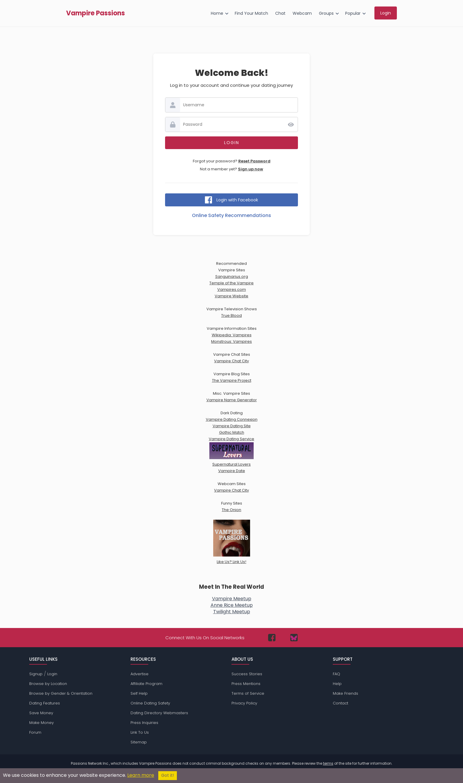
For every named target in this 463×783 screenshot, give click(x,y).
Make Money (41, 722)
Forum (35, 732)
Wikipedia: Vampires (232, 335)
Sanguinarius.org (231, 276)
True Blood (231, 315)
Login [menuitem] (385, 13)
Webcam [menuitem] (302, 13)
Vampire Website (231, 296)
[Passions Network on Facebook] (271, 637)
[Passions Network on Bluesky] (294, 637)
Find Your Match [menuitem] (251, 13)
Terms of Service (247, 693)
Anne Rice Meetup (232, 605)
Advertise (140, 674)
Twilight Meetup (231, 611)
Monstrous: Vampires (231, 341)
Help (337, 683)
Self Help (139, 693)
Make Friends (345, 693)
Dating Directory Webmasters (159, 713)
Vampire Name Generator (231, 400)
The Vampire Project (231, 380)
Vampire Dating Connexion (231, 419)
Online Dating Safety (150, 703)
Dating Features (44, 703)
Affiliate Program (146, 683)
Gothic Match (231, 432)
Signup (36, 674)
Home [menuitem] (217, 13)
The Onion (231, 510)
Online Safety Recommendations (231, 215)
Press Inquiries (144, 722)
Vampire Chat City (231, 361)
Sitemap (139, 742)
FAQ (336, 674)
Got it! (167, 775)
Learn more (140, 775)
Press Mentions (245, 683)
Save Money (41, 713)
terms (328, 763)
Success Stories (246, 674)
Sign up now (250, 169)
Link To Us (140, 732)
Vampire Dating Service (231, 439)
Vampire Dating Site (232, 426)
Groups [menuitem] (326, 13)
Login (52, 674)
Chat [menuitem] (280, 13)
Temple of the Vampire (231, 283)
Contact (340, 703)
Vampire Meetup (231, 598)
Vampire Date (231, 471)
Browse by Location (48, 683)
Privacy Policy (244, 703)
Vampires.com (231, 289)
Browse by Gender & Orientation (60, 693)
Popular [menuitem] (353, 13)
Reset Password (254, 161)
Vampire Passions (95, 13)
